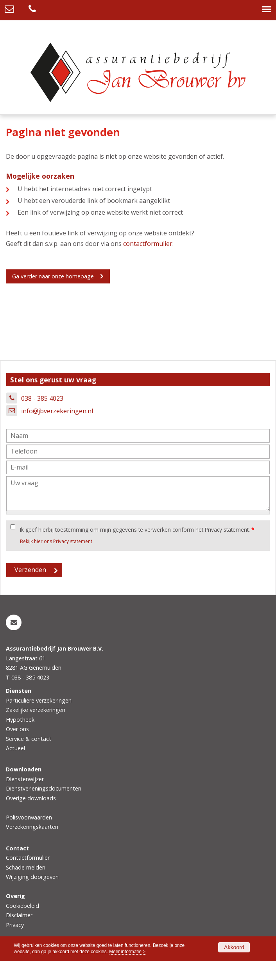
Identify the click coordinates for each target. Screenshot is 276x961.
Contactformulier (28, 857)
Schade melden (25, 867)
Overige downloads (31, 798)
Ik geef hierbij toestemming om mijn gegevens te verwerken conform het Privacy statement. (137, 529)
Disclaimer (19, 915)
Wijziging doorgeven (32, 876)
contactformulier (147, 243)
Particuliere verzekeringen (39, 700)
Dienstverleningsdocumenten (43, 788)
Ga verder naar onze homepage (53, 276)
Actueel (15, 748)
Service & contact (28, 738)
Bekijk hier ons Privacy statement (56, 541)
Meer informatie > (127, 951)
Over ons (17, 729)
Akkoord (234, 947)
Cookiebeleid (22, 905)
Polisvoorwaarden (29, 817)
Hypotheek (20, 719)
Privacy (15, 925)
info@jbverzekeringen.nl (57, 411)
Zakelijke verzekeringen (35, 710)
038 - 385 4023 (42, 398)
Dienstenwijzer (25, 779)
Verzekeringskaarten (32, 826)
